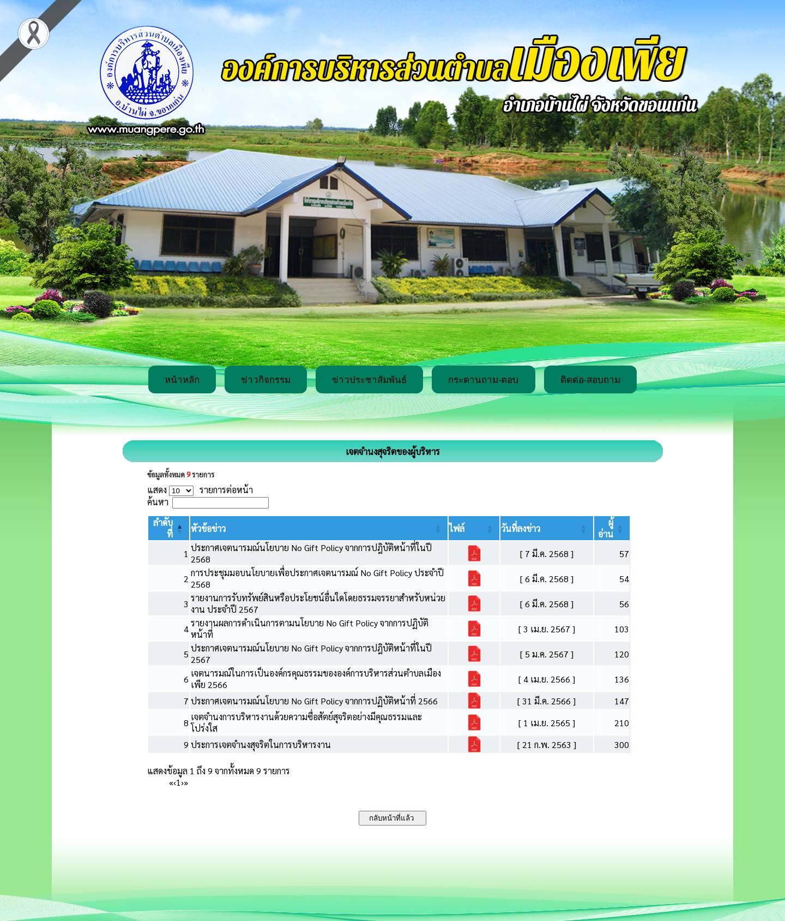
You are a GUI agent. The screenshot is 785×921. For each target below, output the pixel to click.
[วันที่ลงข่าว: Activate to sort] (546, 528)
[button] (208, 528)
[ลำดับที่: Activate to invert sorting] (168, 528)
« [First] (171, 782)
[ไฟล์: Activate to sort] (474, 528)
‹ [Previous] (174, 782)
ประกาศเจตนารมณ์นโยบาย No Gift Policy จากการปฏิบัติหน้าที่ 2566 (314, 701)
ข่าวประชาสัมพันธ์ (369, 380)
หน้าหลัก (182, 380)
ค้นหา (157, 501)
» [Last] (186, 782)
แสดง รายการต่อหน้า (200, 489)
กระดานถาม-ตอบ (483, 380)
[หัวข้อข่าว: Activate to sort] (319, 528)
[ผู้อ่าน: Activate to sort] (612, 528)
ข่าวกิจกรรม (266, 380)
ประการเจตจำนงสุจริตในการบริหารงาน (261, 744)
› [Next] (182, 782)
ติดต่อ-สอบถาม (590, 380)
